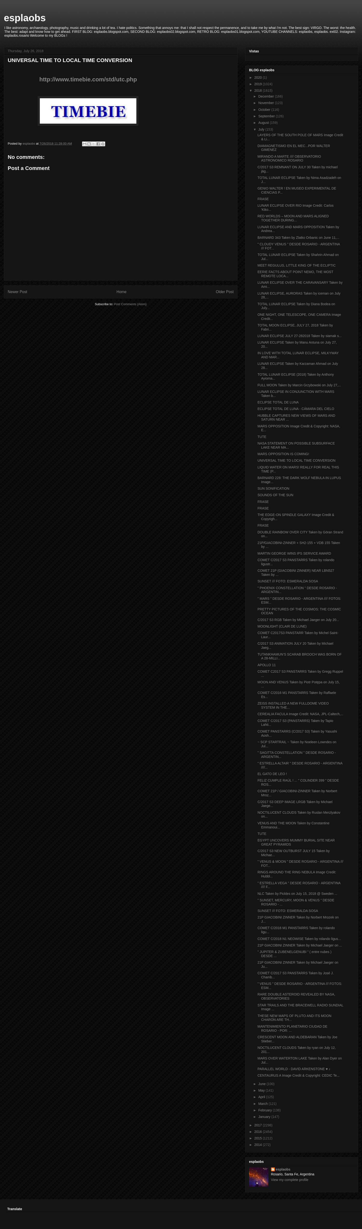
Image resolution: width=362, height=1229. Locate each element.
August (264, 123)
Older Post (225, 292)
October (264, 110)
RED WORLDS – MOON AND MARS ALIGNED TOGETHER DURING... (293, 218)
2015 (258, 1138)
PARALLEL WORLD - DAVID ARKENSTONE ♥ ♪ (294, 1069)
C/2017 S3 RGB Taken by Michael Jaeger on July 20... (298, 620)
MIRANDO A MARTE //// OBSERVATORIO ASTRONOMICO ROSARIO (289, 158)
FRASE (263, 199)
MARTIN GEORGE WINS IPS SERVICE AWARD (294, 553)
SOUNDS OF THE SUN (275, 495)
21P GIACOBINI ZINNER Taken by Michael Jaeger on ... (300, 945)
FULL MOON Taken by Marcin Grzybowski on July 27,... (299, 385)
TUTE (262, 437)
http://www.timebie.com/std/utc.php (88, 79)
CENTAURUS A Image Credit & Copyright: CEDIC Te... (299, 1075)
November (266, 103)
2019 (258, 84)
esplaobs (25, 18)
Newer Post (17, 292)
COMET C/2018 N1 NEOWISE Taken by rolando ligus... (299, 939)
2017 (258, 1125)
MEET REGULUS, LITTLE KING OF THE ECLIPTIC (297, 265)
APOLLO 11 (267, 665)
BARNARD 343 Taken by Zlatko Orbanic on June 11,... (298, 238)
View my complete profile (289, 1180)
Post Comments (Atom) (130, 304)
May (261, 1090)
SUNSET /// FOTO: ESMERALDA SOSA (288, 581)
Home (122, 292)
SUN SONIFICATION (273, 488)
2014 (258, 1145)
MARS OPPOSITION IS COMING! (283, 454)
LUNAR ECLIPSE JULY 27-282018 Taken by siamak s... (300, 336)
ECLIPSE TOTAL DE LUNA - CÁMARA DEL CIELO (296, 409)
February (265, 1110)
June (262, 1084)
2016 (258, 1132)
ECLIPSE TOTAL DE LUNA (278, 402)
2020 (258, 77)
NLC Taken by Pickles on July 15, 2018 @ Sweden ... (297, 894)
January (264, 1117)
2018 (258, 90)
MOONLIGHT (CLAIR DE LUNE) (282, 626)
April (262, 1097)
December (266, 96)
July (261, 129)
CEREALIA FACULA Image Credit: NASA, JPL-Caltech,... (300, 714)
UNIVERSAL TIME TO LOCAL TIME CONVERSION (296, 460)
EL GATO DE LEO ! (272, 774)
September (267, 116)
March (263, 1104)
